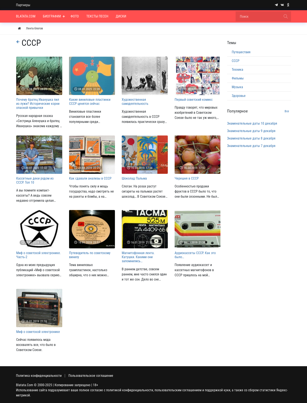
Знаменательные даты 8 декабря (251, 138)
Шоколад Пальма (134, 178)
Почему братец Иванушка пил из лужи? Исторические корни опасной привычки (37, 104)
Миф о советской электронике (38, 332)
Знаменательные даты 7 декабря (251, 146)
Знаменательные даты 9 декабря (251, 131)
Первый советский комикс (194, 100)
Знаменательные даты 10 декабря (252, 123)
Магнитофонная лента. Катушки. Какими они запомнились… (138, 257)
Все (287, 111)
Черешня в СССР (187, 178)
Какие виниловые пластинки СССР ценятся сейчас (89, 102)
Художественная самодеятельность (135, 102)
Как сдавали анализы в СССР (90, 178)
